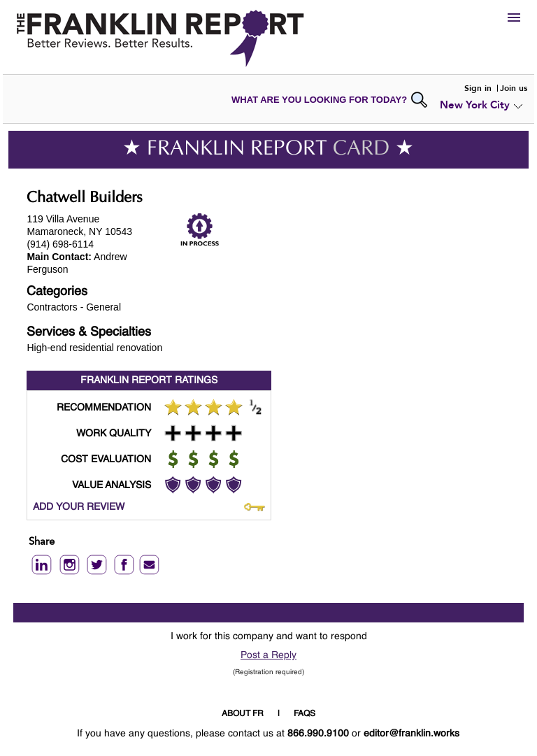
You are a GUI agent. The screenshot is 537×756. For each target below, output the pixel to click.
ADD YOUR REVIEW (78, 507)
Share (42, 542)
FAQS (304, 714)
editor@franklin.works (411, 734)
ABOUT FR (243, 714)
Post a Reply (268, 655)
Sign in (478, 88)
